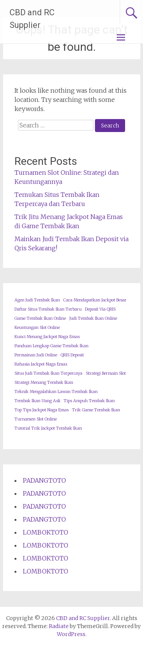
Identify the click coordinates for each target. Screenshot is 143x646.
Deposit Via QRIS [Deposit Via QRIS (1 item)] (100, 309)
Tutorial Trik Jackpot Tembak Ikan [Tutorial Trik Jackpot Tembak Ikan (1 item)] (48, 428)
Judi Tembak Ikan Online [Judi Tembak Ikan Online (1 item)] (93, 318)
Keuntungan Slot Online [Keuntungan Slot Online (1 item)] (37, 327)
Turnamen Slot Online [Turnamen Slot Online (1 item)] (35, 419)
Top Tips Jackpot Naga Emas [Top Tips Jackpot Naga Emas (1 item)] (41, 410)
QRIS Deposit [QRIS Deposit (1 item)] (72, 355)
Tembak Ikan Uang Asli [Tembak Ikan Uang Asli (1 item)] (37, 400)
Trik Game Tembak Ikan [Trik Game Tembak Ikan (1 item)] (96, 410)
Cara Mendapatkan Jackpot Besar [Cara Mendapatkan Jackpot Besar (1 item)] (95, 300)
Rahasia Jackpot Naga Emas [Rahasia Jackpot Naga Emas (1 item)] (40, 364)
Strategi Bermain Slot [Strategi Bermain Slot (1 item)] (106, 373)
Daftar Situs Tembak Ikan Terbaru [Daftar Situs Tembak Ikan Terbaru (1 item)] (48, 309)
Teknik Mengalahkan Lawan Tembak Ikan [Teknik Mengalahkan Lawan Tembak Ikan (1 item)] (56, 391)
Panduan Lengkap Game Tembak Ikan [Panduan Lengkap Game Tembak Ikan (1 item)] (51, 345)
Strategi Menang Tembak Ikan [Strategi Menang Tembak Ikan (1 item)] (43, 382)
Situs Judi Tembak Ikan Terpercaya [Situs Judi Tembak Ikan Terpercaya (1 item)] (48, 373)
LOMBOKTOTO (45, 532)
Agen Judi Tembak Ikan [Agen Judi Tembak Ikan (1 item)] (37, 300)
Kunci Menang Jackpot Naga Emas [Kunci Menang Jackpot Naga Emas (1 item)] (47, 336)
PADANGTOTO (44, 480)
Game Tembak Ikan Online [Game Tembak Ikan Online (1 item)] (40, 318)
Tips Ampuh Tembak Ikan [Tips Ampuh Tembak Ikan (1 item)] (89, 400)
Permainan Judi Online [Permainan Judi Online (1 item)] (35, 355)
